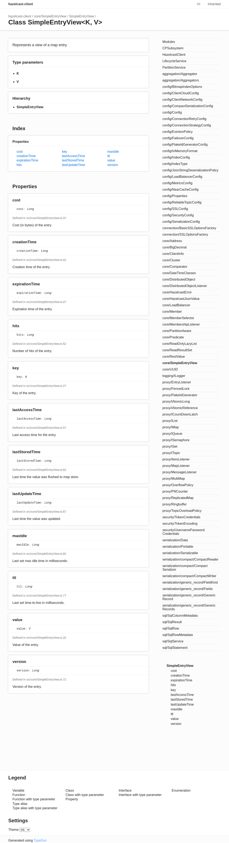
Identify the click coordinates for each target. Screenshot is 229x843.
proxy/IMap (170, 427)
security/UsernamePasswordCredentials (183, 531)
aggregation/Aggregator (179, 74)
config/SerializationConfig (181, 221)
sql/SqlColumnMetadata (180, 615)
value (111, 160)
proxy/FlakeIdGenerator (179, 395)
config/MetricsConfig (177, 183)
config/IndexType (175, 164)
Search (186, 4)
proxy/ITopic (171, 453)
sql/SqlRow (170, 628)
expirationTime (27, 160)
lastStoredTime (73, 160)
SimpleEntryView (81, 16)
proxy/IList (170, 421)
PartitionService (174, 67)
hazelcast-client (20, 4)
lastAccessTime (73, 156)
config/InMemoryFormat (179, 151)
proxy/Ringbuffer (174, 504)
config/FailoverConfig (178, 138)
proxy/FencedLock (176, 388)
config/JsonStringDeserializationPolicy (190, 170)
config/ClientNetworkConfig (182, 99)
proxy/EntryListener (176, 382)
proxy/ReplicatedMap (178, 498)
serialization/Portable (177, 546)
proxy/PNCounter (175, 491)
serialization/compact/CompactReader (190, 559)
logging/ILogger (173, 376)
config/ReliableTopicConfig (182, 202)
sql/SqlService (172, 641)
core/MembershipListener (181, 324)
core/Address (172, 241)
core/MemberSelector (178, 318)
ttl (108, 156)
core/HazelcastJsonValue (181, 298)
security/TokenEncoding (179, 523)
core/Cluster (171, 260)
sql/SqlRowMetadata (177, 635)
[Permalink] (24, 200)
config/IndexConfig (176, 157)
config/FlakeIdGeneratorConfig (185, 144)
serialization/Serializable (180, 553)
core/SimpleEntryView (50, 16)
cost (20, 151)
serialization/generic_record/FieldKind (190, 582)
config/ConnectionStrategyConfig (186, 125)
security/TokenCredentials (181, 517)
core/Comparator (174, 266)
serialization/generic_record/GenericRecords (189, 607)
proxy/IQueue (172, 433)
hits (19, 165)
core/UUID (170, 369)
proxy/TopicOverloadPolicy (182, 510)
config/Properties (174, 196)
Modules (168, 42)
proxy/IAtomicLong (176, 401)
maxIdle (113, 151)
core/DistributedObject (178, 279)
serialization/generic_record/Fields (187, 589)
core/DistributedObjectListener (184, 286)
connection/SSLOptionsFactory (185, 234)
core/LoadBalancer (176, 305)
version (112, 165)
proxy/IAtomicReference (180, 408)
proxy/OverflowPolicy (177, 485)
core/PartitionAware (176, 331)
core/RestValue (173, 356)
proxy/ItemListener (176, 459)
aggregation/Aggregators (180, 80)
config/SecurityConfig (178, 215)
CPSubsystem (172, 48)
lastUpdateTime (73, 165)
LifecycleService (174, 61)
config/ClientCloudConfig (180, 93)
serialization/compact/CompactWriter (189, 576)
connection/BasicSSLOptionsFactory (189, 228)
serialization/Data (175, 540)
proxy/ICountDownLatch (180, 414)
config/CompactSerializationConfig (187, 106)
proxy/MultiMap (173, 478)
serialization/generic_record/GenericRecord (189, 597)
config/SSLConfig (175, 209)
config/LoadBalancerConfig (182, 176)
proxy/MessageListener (179, 472)
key (64, 151)
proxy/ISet (169, 446)
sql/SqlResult (172, 622)
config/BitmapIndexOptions (182, 86)
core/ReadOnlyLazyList (179, 343)
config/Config (172, 112)
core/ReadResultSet (177, 350)
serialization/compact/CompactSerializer (185, 567)
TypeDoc (40, 837)
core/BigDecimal (174, 247)
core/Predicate (173, 337)
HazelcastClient (173, 54)
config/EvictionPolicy (177, 131)
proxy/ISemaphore (176, 440)
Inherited (214, 4)
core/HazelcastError (177, 292)
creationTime (26, 156)
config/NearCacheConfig (180, 189)
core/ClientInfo (173, 254)
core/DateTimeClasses (179, 273)
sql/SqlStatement (175, 647)
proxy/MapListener (176, 466)
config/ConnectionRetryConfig (184, 119)
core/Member (172, 311)
